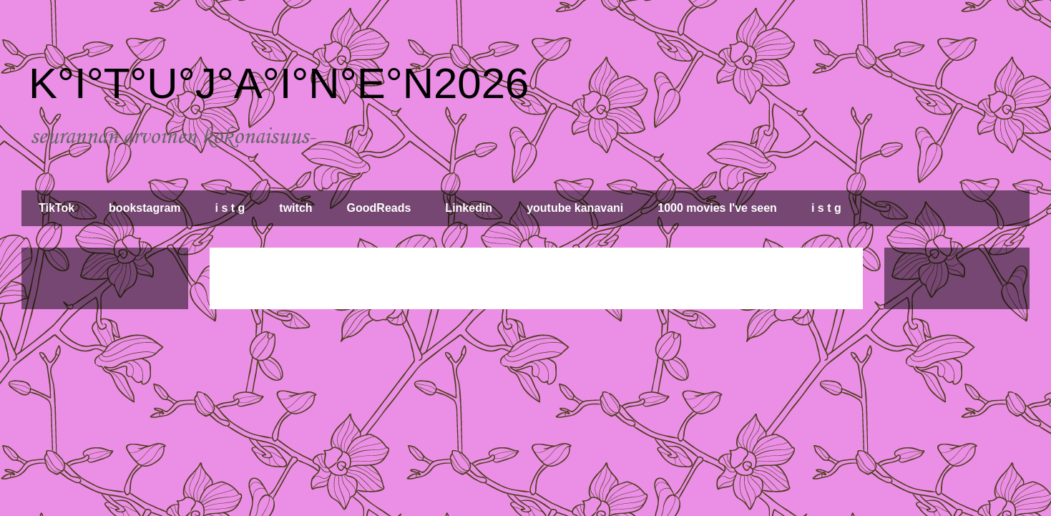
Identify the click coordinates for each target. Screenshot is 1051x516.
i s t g (230, 208)
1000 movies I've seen (717, 208)
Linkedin (468, 208)
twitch (295, 208)
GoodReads (379, 208)
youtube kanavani (575, 208)
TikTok (56, 208)
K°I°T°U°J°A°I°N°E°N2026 (279, 83)
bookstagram (144, 208)
